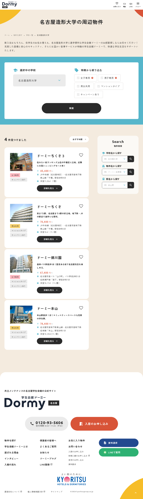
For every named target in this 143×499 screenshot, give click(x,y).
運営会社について (12, 491)
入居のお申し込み (93, 424)
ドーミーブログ (48, 458)
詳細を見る (49, 188)
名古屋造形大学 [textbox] (27, 80)
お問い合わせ (75, 446)
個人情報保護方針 (35, 491)
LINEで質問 (111, 452)
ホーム (7, 35)
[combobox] (39, 80)
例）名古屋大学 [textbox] (111, 159)
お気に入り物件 (76, 440)
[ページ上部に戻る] (131, 488)
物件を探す (18, 35)
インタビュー (11, 458)
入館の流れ (10, 464)
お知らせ (44, 452)
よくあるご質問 (48, 446)
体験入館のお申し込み (78, 455)
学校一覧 (29, 35)
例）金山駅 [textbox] (109, 185)
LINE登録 (45, 464)
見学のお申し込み (76, 460)
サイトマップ (56, 491)
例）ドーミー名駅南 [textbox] (112, 172)
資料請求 (110, 442)
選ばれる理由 (11, 452)
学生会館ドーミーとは (16, 446)
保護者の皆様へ (48, 440)
